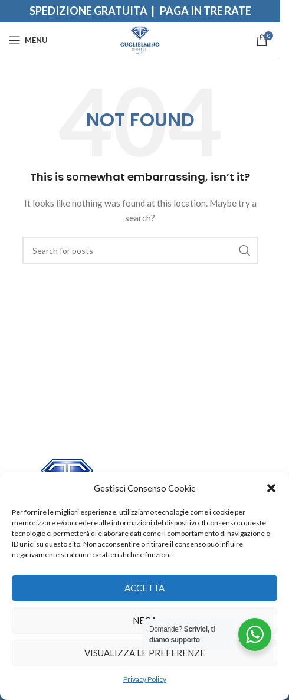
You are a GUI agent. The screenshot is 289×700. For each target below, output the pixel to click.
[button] (271, 488)
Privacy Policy (144, 679)
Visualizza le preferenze (144, 652)
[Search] (140, 250)
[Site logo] (140, 39)
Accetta (144, 588)
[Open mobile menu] (28, 40)
